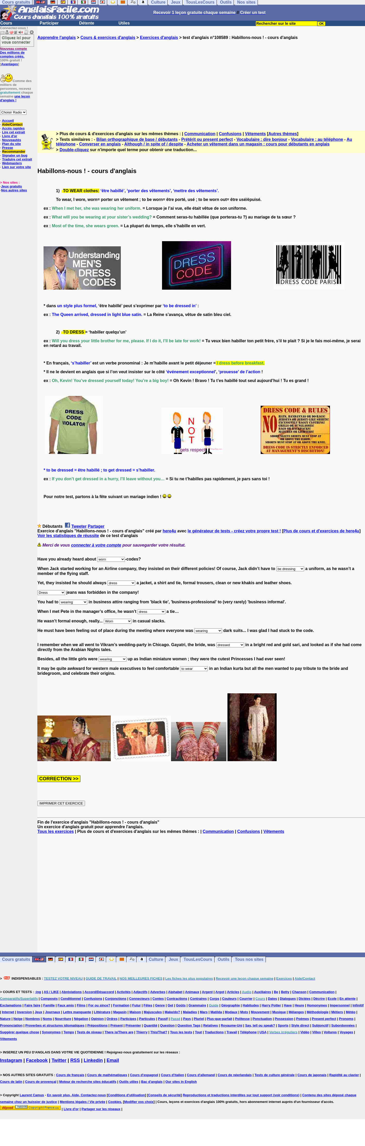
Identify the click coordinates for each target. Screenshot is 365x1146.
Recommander (13, 151)
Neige (17, 1019)
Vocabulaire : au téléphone (317, 139)
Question (167, 1025)
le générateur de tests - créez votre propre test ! (234, 531)
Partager (96, 526)
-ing (38, 992)
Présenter (133, 1025)
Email (113, 1060)
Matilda (216, 1012)
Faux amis (65, 1005)
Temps (68, 1032)
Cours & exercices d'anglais (107, 37)
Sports (283, 1025)
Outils (223, 959)
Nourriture (63, 1019)
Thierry (142, 1032)
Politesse (242, 1019)
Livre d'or (9, 136)
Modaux (231, 1012)
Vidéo (304, 1032)
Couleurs (229, 999)
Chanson (299, 992)
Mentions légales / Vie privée (82, 1102)
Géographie (230, 1005)
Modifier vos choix (139, 1102)
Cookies (114, 1102)
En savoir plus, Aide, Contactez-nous (76, 1095)
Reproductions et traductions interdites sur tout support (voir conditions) (241, 1095)
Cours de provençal (40, 1082)
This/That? (158, 1032)
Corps (214, 999)
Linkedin (93, 1060)
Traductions (214, 1032)
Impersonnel (340, 1005)
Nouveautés (11, 140)
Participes (128, 1019)
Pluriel (199, 1019)
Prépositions (97, 1025)
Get (170, 1005)
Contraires (198, 999)
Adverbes (157, 992)
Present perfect (324, 1019)
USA (262, 1032)
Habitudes (251, 1005)
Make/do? (172, 1012)
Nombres (32, 1019)
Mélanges (296, 1012)
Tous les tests (181, 1032)
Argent (207, 992)
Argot (219, 992)
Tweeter (79, 526)
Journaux (52, 1012)
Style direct (300, 1025)
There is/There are (119, 1032)
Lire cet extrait (13, 132)
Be (276, 992)
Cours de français (70, 1075)
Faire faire (32, 1005)
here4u (169, 531)
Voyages (346, 1032)
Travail (231, 1032)
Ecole (332, 999)
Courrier (245, 999)
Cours (6, 23)
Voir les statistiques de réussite (68, 535)
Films (81, 1005)
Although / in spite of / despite (153, 144)
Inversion (24, 1012)
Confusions (230, 134)
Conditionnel (71, 999)
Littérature (102, 1012)
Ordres (112, 1019)
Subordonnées (343, 1025)
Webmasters (12, 163)
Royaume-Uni (231, 1025)
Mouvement (260, 1012)
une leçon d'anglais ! (15, 98)
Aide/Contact (12, 124)
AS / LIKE (51, 992)
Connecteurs (139, 999)
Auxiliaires (262, 992)
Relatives (210, 1025)
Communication (199, 134)
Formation (121, 1005)
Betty (285, 992)
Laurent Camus (32, 1095)
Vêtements (255, 134)
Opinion (97, 1019)
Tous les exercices (55, 831)
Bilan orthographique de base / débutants (137, 139)
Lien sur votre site (16, 167)
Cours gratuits (16, 959)
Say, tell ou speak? (260, 1025)
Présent (117, 1025)
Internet (8, 1012)
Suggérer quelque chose (19, 1032)
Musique (279, 1012)
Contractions (177, 999)
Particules (147, 1019)
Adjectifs (140, 992)
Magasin (120, 1012)
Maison (135, 1012)
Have (288, 1005)
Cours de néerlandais (235, 1075)
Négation (81, 1019)
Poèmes (302, 1019)
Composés (49, 999)
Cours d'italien (172, 1075)
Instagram (11, 1060)
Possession (284, 1019)
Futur (136, 1005)
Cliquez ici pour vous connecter (16, 39)
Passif (163, 1019)
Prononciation (11, 1025)
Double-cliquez (74, 150)
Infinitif (358, 1005)
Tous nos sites (249, 959)
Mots (244, 1012)
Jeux (173, 959)
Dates (272, 999)
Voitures (330, 1032)
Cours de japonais (312, 1075)
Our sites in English (181, 1082)
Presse (7, 148)
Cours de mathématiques (107, 1075)
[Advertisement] (201, 81)
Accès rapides (13, 128)
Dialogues (288, 999)
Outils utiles (128, 1082)
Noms (47, 1019)
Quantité (150, 1025)
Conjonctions (115, 999)
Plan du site (11, 144)
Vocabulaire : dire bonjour (261, 139)
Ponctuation (262, 1019)
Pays (187, 1019)
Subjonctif (320, 1025)
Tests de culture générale (274, 1075)
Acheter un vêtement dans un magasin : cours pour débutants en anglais (258, 144)
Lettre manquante (77, 1012)
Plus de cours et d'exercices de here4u (321, 531)
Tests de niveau (89, 1032)
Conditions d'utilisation (126, 1095)
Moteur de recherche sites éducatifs (87, 1082)
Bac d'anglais (152, 1082)
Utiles (124, 23)
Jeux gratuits (11, 186)
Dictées (304, 999)
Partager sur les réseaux (100, 1109)
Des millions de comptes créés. (13, 52)
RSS (75, 1060)
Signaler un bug (14, 155)
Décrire (319, 999)
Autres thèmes (282, 134)
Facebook (37, 1060)
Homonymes (317, 1005)
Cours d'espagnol (144, 1075)
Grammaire (197, 1005)
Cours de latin (11, 1082)
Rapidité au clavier (344, 1075)
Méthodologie (318, 1012)
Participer (49, 23)
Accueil (8, 121)
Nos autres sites (14, 190)
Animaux (192, 992)
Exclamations (11, 1005)
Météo (350, 1012)
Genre (160, 1005)
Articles (233, 992)
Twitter (59, 1060)
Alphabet (175, 992)
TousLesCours (198, 959)
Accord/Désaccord (99, 992)
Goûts (181, 1005)
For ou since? (99, 1005)
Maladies (190, 1012)
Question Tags (188, 1025)
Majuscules (153, 1012)
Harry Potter (271, 1005)
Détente (86, 23)
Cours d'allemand (201, 1075)
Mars (204, 1012)
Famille (49, 1005)
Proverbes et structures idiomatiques (54, 1025)
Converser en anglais (100, 144)
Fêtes (147, 1005)
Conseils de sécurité (164, 1095)
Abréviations (72, 992)
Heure (299, 1005)
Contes (158, 999)
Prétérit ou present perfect (207, 139)
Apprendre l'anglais (56, 37)
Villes (316, 1032)
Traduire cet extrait (17, 159)
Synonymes (51, 1032)
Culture (156, 959)
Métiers (337, 1012)
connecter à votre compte (96, 545)
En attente (347, 999)
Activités (124, 992)
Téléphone (248, 1032)
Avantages (9, 64)
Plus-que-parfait (219, 1019)
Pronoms (346, 1019)
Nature (5, 1019)
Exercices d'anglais (159, 37)
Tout (198, 1032)
